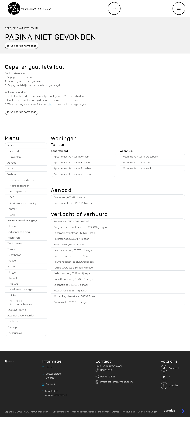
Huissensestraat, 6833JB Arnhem (73, 203)
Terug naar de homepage (21, 45)
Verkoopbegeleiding (18, 231)
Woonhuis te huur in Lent (137, 162)
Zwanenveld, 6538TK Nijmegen (71, 302)
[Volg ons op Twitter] (165, 377)
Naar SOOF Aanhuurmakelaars (21, 302)
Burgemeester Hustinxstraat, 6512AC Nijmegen (80, 227)
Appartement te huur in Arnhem (71, 156)
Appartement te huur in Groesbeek (73, 168)
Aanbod (14, 151)
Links (13, 295)
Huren (10, 168)
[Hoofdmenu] (179, 8)
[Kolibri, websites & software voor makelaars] (183, 411)
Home (10, 145)
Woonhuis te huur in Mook (137, 168)
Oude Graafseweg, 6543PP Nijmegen (74, 279)
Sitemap (12, 327)
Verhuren (12, 174)
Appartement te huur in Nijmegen (72, 173)
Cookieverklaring (16, 309)
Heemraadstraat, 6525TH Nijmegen (73, 250)
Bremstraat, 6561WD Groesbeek (72, 221)
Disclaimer (13, 321)
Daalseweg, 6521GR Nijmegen (70, 197)
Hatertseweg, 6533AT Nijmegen (71, 238)
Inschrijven (13, 237)
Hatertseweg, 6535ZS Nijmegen (71, 244)
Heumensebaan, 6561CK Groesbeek (73, 261)
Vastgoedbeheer (19, 185)
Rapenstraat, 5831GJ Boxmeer (71, 284)
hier (50, 104)
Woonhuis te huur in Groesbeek (140, 156)
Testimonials (14, 243)
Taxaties (12, 249)
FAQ (12, 197)
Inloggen (12, 226)
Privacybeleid (15, 332)
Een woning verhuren (22, 180)
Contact (12, 208)
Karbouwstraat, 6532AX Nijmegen (72, 273)
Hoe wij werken (18, 191)
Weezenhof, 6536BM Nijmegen (70, 290)
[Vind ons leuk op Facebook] (165, 368)
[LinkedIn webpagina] (165, 385)
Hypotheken (14, 254)
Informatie (13, 277)
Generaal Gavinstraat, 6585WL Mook (74, 232)
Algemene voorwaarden (21, 315)
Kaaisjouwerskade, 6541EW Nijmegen (74, 267)
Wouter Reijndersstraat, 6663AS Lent (75, 296)
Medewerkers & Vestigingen (23, 220)
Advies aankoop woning (23, 203)
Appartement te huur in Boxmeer (72, 162)
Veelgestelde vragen (22, 289)
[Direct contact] (114, 8)
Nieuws (11, 214)
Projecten (15, 156)
